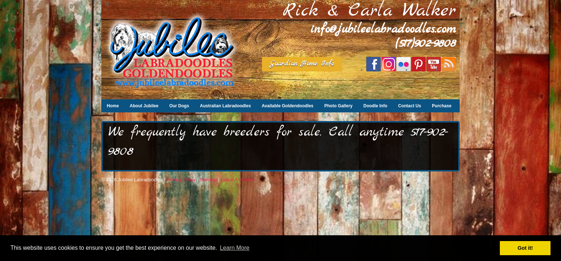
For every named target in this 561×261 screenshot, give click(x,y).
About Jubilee (144, 105)
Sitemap (208, 179)
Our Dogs (179, 105)
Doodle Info (375, 105)
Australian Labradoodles (225, 105)
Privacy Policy (181, 179)
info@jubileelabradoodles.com (383, 29)
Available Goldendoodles (287, 105)
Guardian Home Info (302, 64)
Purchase (441, 105)
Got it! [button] (525, 248)
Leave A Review (237, 179)
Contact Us (409, 105)
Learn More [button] (234, 248)
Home (113, 105)
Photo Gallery (338, 105)
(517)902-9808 (425, 44)
